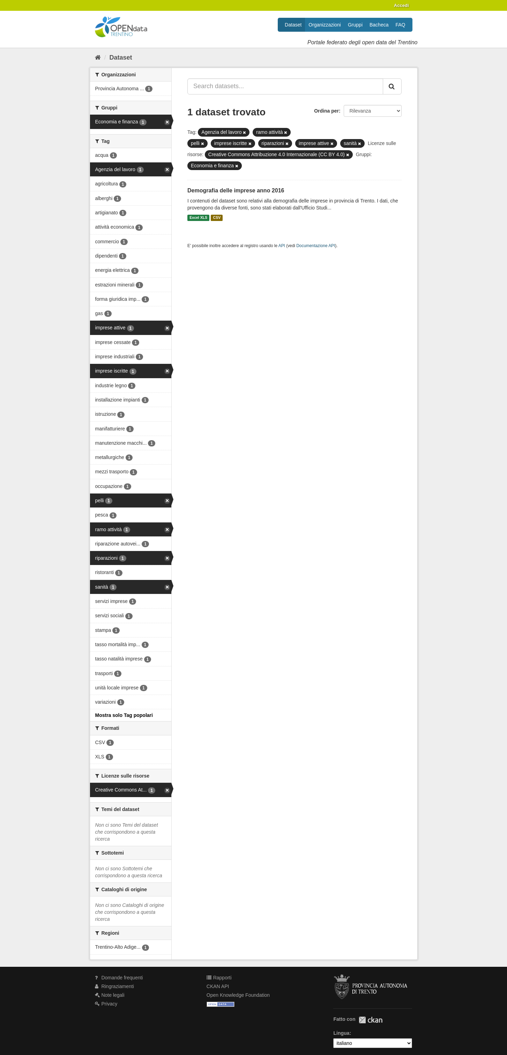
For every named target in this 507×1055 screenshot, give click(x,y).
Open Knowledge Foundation (238, 995)
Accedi (401, 5)
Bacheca (379, 25)
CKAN (370, 1020)
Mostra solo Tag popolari (124, 715)
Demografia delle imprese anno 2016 (235, 190)
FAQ (400, 25)
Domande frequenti (119, 977)
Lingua (341, 1033)
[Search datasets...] (285, 86)
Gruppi (355, 25)
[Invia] (392, 86)
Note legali (110, 995)
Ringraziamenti (114, 986)
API (281, 245)
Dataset (293, 25)
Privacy (106, 1004)
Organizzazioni (324, 25)
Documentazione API (315, 245)
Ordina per (326, 111)
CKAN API (218, 986)
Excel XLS (198, 218)
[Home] (98, 57)
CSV (217, 218)
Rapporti (219, 977)
